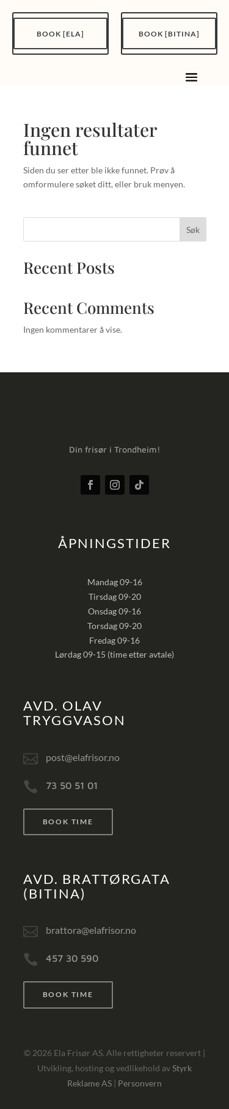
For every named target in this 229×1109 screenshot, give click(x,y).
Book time (68, 821)
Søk (193, 229)
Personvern (140, 1083)
